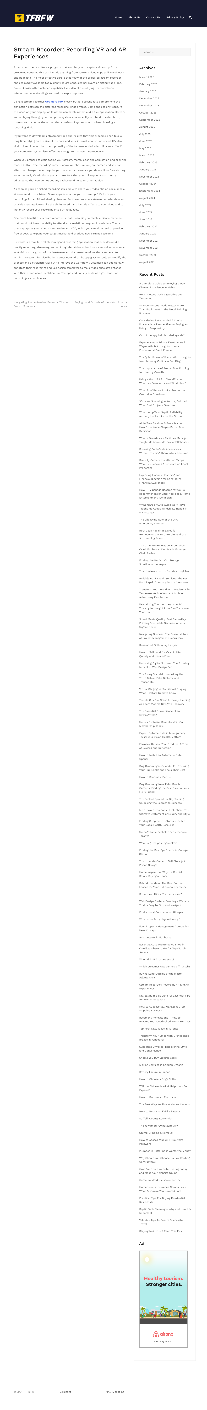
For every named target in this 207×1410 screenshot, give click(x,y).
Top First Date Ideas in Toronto (159, 1028)
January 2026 (147, 91)
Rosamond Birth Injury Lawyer (158, 645)
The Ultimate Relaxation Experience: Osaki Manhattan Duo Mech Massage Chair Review (162, 549)
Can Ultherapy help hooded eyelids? (162, 335)
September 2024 (149, 190)
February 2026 (148, 84)
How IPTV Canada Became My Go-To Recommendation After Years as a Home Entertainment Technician (164, 493)
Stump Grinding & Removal (156, 1132)
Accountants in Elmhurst (155, 937)
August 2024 (147, 198)
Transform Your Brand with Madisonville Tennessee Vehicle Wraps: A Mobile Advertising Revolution (164, 593)
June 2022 (145, 219)
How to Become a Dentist (155, 777)
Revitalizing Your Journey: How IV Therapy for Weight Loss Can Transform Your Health (164, 608)
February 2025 (148, 162)
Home (118, 17)
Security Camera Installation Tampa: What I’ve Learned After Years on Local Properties (163, 464)
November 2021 (148, 247)
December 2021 (148, 240)
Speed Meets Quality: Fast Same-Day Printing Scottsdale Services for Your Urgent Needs (162, 623)
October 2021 (147, 254)
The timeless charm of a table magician (164, 571)
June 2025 (145, 141)
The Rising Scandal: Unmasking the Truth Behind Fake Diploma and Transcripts (161, 678)
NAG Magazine (115, 1391)
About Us (134, 17)
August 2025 (147, 126)
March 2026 (146, 77)
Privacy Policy (175, 17)
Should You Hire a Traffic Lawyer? (160, 894)
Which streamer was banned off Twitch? (164, 966)
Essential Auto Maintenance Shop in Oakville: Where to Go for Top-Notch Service (162, 948)
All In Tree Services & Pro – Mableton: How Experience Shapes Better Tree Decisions (163, 427)
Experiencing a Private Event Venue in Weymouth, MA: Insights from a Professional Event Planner (162, 346)
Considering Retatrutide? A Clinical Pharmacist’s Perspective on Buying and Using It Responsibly (164, 324)
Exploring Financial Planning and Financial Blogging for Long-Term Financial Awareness (160, 478)
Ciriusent (65, 1391)
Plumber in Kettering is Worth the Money (165, 1150)
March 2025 (146, 155)
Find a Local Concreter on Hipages (161, 912)
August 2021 (146, 262)
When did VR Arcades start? (156, 959)
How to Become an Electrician (158, 1097)
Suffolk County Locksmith (155, 1118)
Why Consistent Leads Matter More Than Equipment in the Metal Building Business (163, 309)
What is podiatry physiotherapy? (159, 919)
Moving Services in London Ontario (161, 1064)
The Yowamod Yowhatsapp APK (158, 1125)
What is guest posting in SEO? (158, 843)
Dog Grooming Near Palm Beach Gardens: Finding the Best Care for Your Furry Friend (164, 788)
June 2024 (145, 212)
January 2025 (147, 169)
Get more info (54, 101)
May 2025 (145, 148)
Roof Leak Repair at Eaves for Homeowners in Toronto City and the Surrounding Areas (162, 534)
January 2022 (147, 233)
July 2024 (145, 205)
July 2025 (145, 134)
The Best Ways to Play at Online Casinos (164, 1104)
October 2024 (148, 183)
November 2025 (149, 105)
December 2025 (149, 98)
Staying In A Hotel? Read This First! (161, 1231)
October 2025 (147, 112)
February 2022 (148, 226)
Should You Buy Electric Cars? (158, 1057)
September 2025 (149, 119)
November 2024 (149, 176)
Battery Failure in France (154, 1072)
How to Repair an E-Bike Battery (159, 1111)
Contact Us (153, 17)
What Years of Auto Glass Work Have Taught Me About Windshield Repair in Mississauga (163, 508)
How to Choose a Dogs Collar (157, 1079)
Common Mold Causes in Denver (159, 1180)
